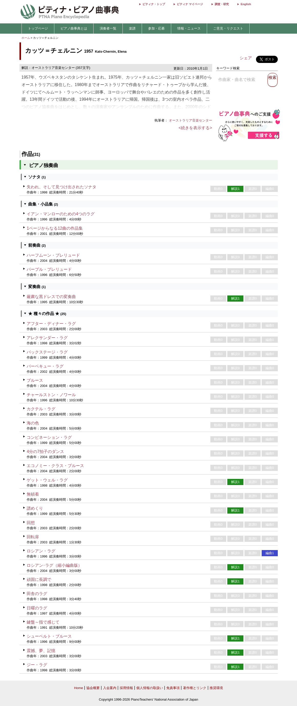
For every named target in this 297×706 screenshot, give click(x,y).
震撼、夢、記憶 (41, 650)
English (246, 4)
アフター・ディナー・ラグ (51, 323)
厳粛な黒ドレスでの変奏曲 (51, 296)
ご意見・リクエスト (228, 28)
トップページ (38, 28)
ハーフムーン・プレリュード (53, 255)
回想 (31, 523)
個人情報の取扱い (149, 688)
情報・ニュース (189, 28)
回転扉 (33, 537)
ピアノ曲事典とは (73, 28)
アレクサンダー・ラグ (47, 338)
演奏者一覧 (108, 28)
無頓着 (33, 494)
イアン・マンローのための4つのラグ (61, 214)
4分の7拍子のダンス (45, 451)
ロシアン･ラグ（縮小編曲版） (54, 565)
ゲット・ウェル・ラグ (47, 480)
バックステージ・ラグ (47, 352)
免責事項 (173, 688)
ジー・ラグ (37, 665)
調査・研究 (222, 4)
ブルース (35, 380)
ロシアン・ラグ (41, 551)
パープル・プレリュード (49, 269)
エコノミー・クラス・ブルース (55, 465)
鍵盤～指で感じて (43, 622)
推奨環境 (216, 688)
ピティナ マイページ (190, 4)
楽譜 (132, 28)
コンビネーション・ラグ (49, 437)
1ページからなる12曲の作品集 (55, 228)
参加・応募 (156, 28)
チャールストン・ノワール (51, 395)
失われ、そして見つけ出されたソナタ (61, 187)
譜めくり (35, 508)
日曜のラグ (37, 608)
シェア (246, 58)
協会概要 (93, 688)
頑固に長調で (39, 579)
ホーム (26, 37)
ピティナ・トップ (153, 4)
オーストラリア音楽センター (190, 120)
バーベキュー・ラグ (45, 366)
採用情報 (126, 688)
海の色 (33, 423)
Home (78, 688)
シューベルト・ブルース (49, 636)
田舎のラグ (37, 593)
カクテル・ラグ (41, 409)
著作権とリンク (194, 688)
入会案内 (109, 688)
